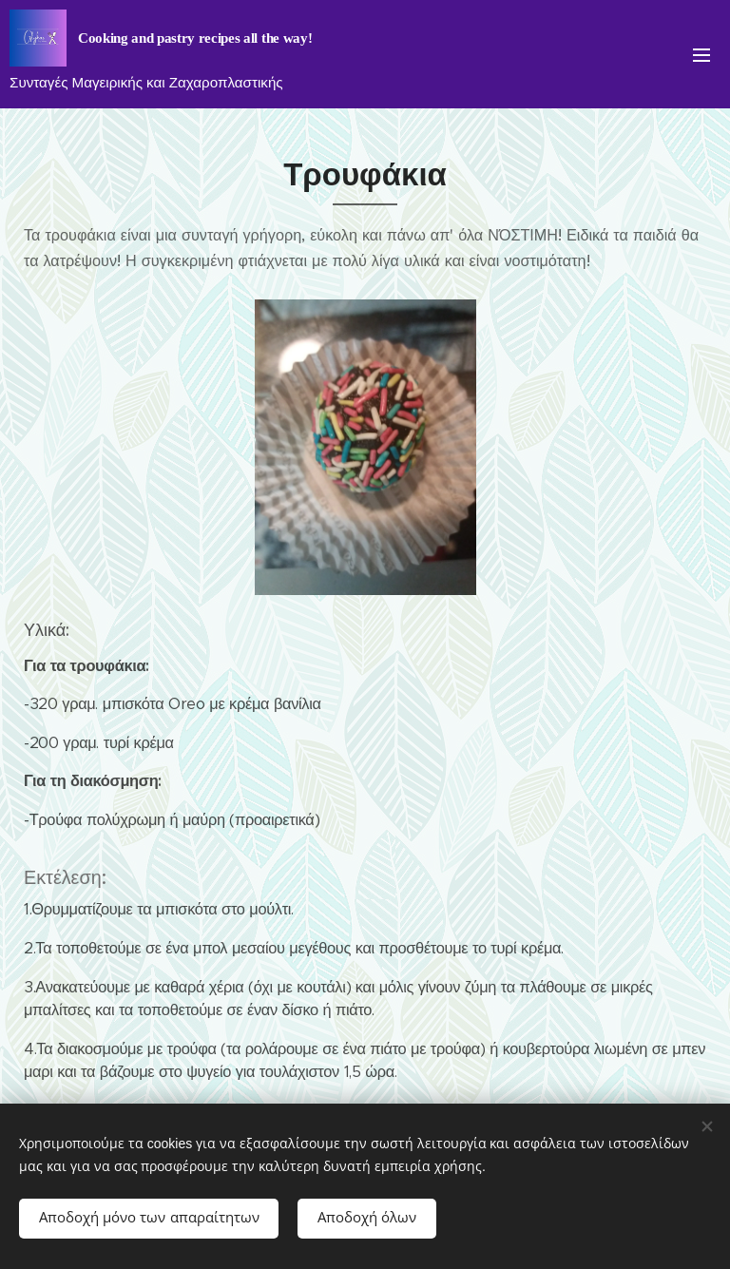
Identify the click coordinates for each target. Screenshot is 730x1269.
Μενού (701, 55)
